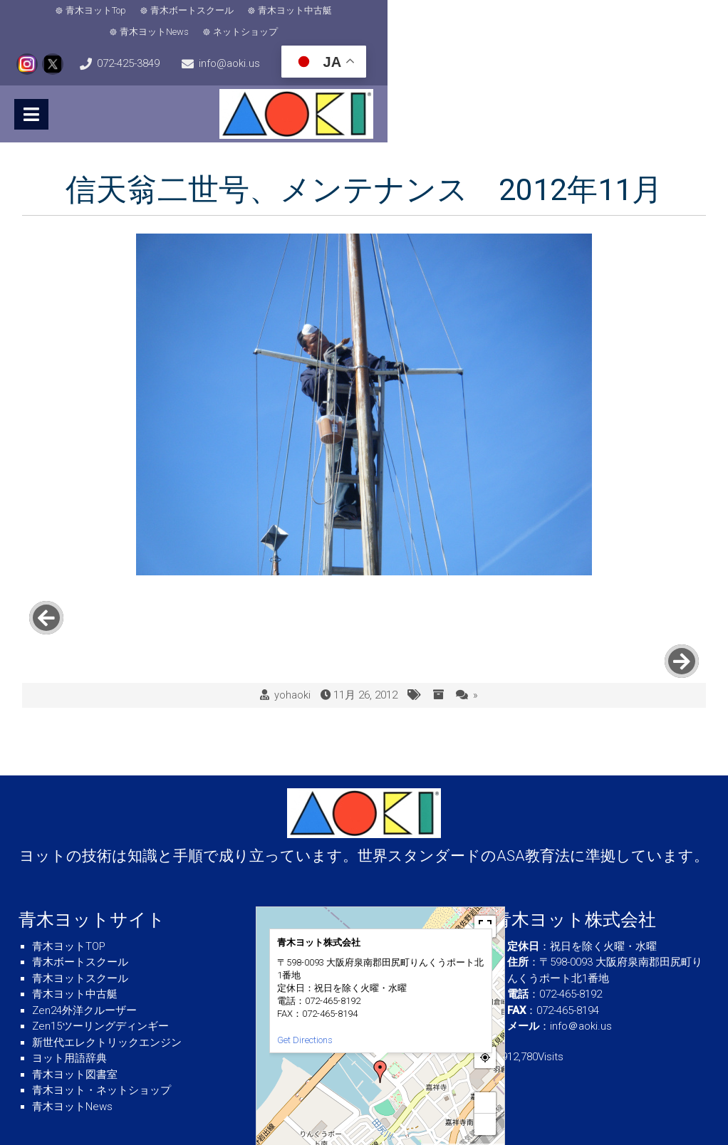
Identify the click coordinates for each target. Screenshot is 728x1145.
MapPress (437, 1090)
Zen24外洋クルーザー (84, 950)
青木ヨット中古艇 (265, 12)
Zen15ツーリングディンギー (100, 966)
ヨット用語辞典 (69, 998)
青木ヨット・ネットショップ (101, 1030)
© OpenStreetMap (478, 1090)
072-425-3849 (671, 12)
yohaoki (292, 635)
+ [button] (486, 1043)
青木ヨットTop (66, 12)
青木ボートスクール (162, 12)
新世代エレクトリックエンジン (107, 982)
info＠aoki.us (581, 966)
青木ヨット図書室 (75, 1014)
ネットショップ (452, 12)
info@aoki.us (73, 47)
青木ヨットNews (360, 12)
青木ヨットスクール (80, 918)
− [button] (486, 1064)
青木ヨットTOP (68, 886)
